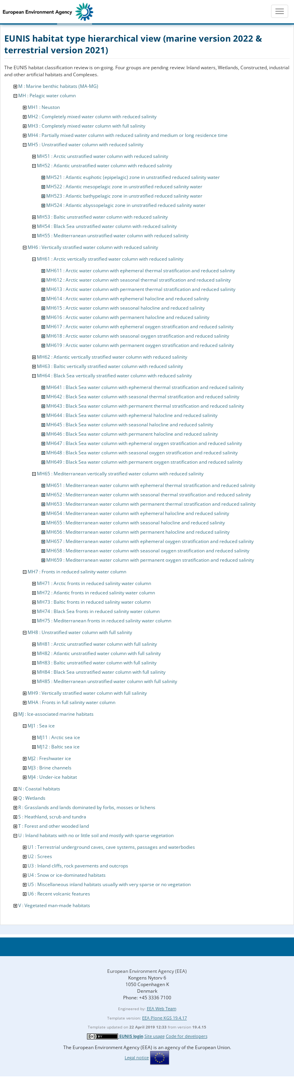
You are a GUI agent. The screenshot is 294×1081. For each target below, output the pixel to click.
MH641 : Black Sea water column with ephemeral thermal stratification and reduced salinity (145, 387)
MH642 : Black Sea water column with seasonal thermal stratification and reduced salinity (142, 396)
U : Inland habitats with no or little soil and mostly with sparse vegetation (96, 835)
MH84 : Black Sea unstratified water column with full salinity (101, 672)
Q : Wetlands (31, 798)
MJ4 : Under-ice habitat (52, 777)
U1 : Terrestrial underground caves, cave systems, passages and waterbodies (111, 847)
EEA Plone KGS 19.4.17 (164, 1018)
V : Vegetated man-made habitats (54, 905)
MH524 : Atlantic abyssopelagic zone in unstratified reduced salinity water (125, 205)
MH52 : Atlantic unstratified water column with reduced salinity (104, 165)
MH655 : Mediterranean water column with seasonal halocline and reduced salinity (135, 522)
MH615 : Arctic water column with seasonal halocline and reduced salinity (125, 308)
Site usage (154, 1036)
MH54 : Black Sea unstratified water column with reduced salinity (107, 226)
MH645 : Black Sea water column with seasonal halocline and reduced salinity (129, 424)
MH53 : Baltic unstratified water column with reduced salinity (102, 217)
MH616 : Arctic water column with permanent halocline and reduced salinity (127, 317)
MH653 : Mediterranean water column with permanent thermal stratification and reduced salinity (151, 504)
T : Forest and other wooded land (53, 826)
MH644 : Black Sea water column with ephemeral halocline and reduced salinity (131, 415)
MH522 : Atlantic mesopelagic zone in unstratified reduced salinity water (124, 186)
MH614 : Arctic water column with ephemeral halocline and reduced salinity (127, 298)
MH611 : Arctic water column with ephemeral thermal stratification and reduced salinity (140, 270)
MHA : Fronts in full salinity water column (71, 702)
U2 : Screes (40, 856)
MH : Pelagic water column (47, 95)
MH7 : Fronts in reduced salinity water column (77, 571)
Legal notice (137, 1057)
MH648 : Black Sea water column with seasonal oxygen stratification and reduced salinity (142, 452)
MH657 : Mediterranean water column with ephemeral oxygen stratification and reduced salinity (150, 541)
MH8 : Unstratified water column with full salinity (80, 632)
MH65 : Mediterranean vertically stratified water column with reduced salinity (120, 473)
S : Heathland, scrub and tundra (52, 816)
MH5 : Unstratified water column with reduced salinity (85, 144)
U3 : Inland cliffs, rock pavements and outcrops (78, 865)
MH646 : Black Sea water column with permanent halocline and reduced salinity (132, 434)
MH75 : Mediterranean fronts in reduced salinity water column (104, 620)
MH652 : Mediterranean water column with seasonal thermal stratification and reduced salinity (148, 494)
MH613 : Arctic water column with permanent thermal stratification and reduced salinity (140, 289)
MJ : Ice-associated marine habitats (56, 714)
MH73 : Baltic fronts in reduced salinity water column (94, 602)
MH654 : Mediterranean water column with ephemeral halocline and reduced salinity (137, 513)
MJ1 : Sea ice (41, 725)
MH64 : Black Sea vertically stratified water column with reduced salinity (114, 375)
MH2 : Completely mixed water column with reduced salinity (92, 116)
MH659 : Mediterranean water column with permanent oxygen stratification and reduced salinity (150, 560)
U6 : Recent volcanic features (59, 893)
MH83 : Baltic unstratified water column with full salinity (97, 662)
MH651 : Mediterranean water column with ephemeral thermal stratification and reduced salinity (150, 485)
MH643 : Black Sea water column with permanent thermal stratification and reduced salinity (145, 406)
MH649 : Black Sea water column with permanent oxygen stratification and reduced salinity (144, 462)
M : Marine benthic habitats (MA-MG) (58, 86)
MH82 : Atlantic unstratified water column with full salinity (99, 653)
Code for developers (186, 1036)
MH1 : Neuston (44, 107)
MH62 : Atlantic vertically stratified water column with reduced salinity (112, 357)
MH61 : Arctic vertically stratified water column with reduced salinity (110, 259)
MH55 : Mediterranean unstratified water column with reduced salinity (112, 235)
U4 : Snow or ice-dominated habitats (67, 875)
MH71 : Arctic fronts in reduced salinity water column (94, 583)
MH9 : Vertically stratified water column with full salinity (87, 693)
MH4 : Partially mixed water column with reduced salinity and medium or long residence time (128, 135)
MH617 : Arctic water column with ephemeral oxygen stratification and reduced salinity (139, 326)
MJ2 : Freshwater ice (49, 758)
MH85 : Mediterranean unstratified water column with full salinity (107, 681)
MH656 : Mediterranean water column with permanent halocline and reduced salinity (138, 532)
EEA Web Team (161, 1008)
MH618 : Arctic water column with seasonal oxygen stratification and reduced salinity (137, 336)
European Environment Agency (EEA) (147, 971)
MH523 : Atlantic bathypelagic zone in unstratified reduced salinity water (124, 196)
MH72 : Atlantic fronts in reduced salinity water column (96, 592)
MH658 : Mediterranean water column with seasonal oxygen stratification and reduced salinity (147, 550)
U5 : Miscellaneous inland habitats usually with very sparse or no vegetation (109, 884)
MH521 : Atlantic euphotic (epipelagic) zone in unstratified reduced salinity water (133, 177)
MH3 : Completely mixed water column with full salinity (86, 126)
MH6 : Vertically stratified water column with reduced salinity (93, 247)
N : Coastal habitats (39, 788)
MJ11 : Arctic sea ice (58, 737)
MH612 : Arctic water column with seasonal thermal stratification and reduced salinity (138, 280)
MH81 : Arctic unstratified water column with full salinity (97, 644)
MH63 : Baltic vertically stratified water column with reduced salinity (110, 366)
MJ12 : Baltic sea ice (58, 746)
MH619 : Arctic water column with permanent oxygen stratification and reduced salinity (140, 345)
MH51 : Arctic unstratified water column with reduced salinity (102, 156)
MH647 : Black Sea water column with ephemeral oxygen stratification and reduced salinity (144, 443)
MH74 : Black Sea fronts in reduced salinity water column (98, 611)
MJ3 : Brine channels (49, 767)
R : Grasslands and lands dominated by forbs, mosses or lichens (86, 807)
